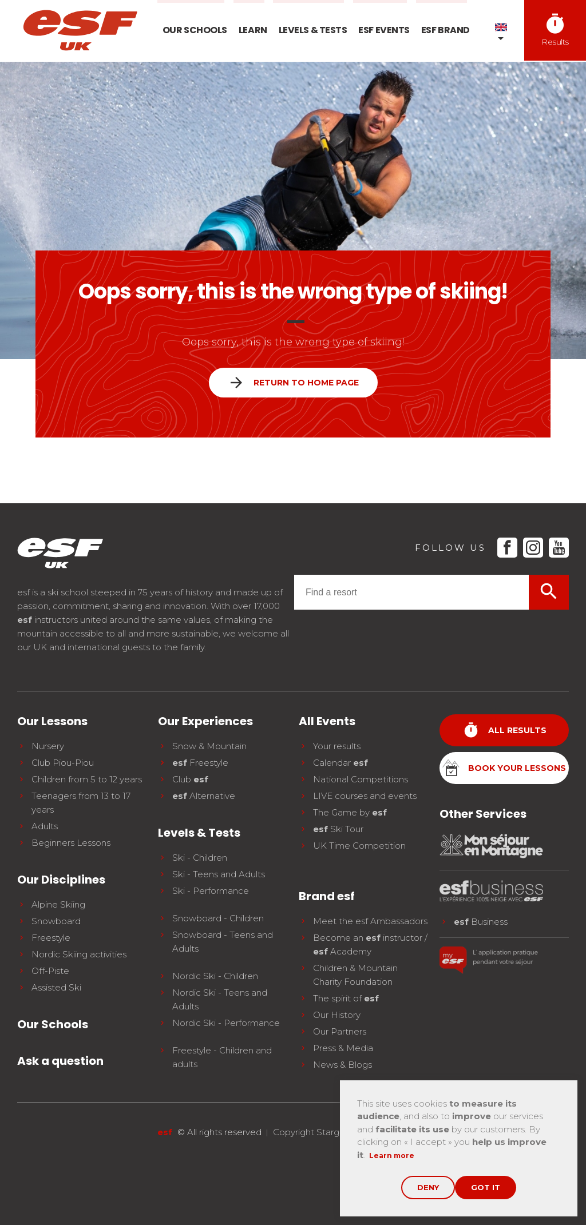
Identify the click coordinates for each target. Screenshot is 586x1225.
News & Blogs (342, 1064)
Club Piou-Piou (62, 762)
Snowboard (56, 921)
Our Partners (339, 1031)
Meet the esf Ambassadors (370, 921)
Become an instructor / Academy (370, 944)
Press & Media (343, 1048)
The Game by (350, 812)
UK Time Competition (359, 845)
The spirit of (346, 998)
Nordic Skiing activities (78, 954)
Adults (44, 826)
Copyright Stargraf (311, 1132)
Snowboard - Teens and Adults (222, 941)
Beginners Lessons (70, 842)
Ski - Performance (210, 890)
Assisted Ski (56, 987)
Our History (337, 1014)
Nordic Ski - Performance (226, 1022)
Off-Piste (50, 970)
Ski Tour (338, 829)
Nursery (47, 746)
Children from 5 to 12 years (86, 779)
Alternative (203, 795)
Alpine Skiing (58, 904)
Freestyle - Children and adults (222, 1057)
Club (190, 779)
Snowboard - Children (218, 918)
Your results (337, 746)
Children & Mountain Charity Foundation (355, 974)
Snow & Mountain (209, 746)
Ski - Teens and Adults (218, 874)
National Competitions (360, 779)
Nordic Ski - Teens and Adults (219, 999)
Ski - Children (199, 857)
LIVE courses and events (365, 795)
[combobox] (411, 592)
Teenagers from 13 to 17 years (80, 802)
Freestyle (50, 937)
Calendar (340, 762)
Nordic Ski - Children (215, 976)
